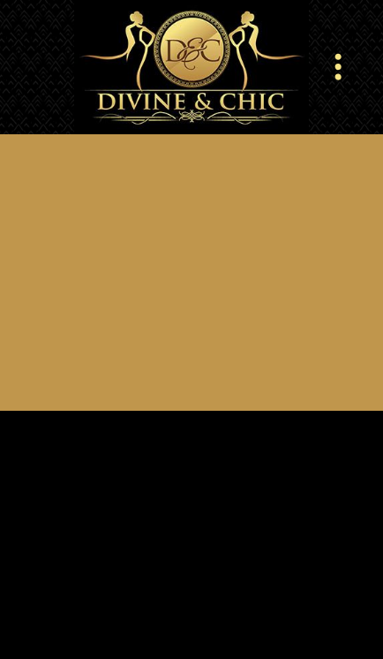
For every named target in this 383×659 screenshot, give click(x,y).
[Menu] (338, 66)
